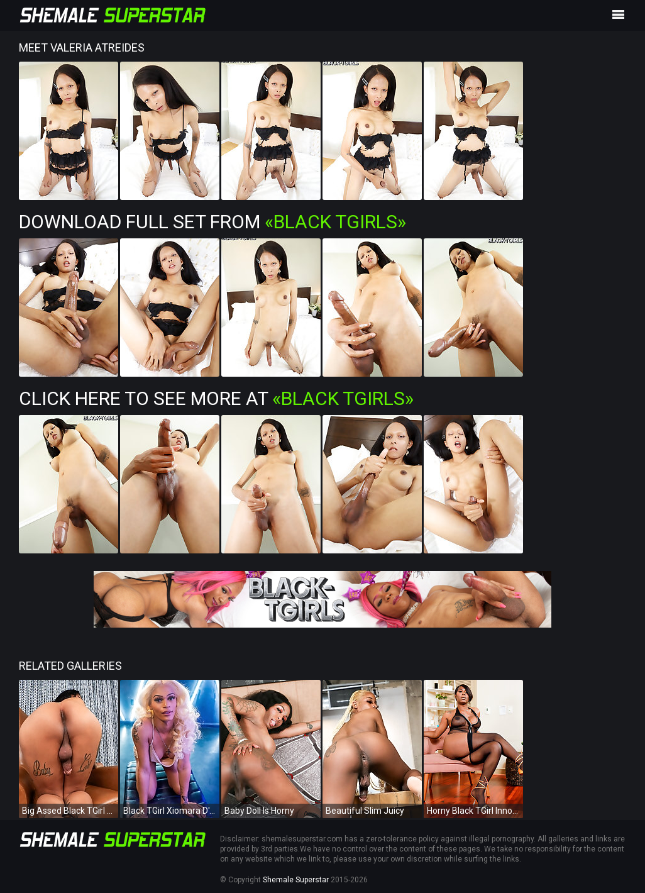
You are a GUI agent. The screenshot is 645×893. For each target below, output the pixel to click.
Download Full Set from (212, 222)
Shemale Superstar (296, 879)
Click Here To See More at (216, 398)
